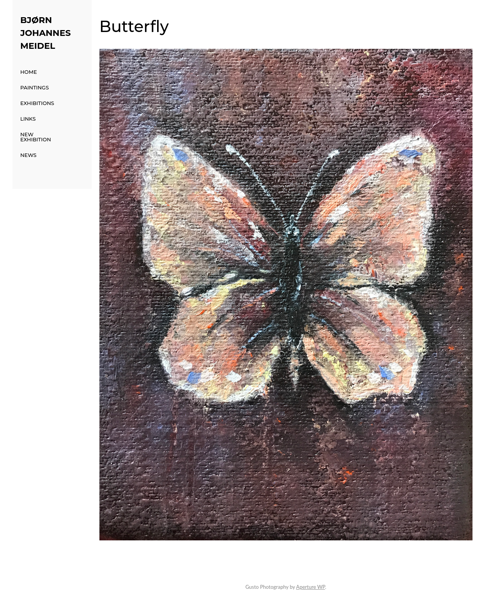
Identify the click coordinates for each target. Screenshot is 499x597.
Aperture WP (310, 587)
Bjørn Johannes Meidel (45, 33)
